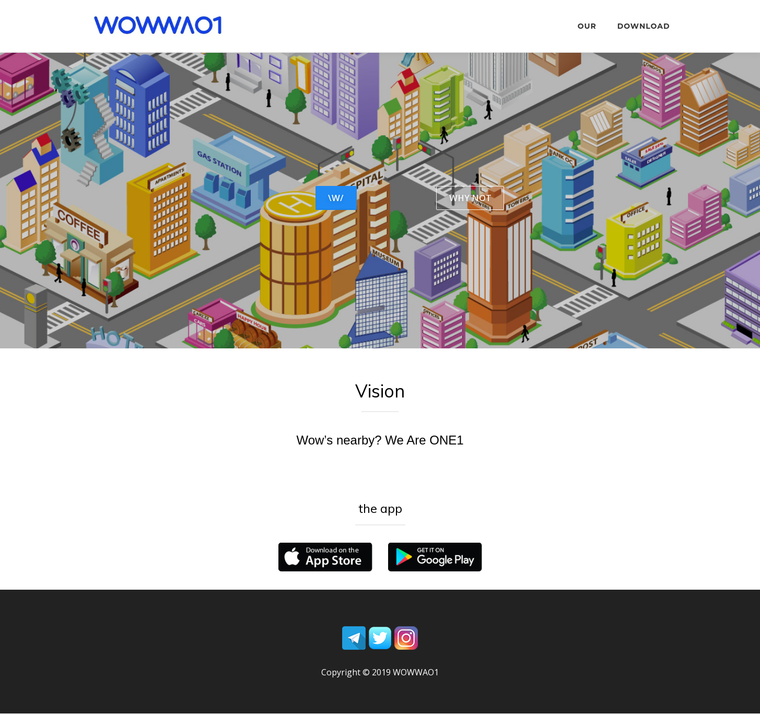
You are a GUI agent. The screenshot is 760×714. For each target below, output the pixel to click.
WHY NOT (469, 198)
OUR (587, 26)
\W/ (336, 198)
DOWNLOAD (643, 26)
